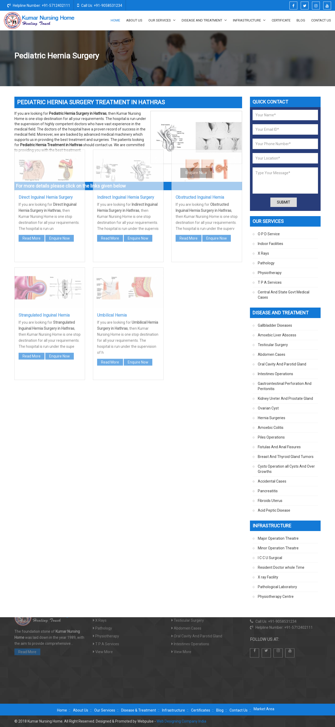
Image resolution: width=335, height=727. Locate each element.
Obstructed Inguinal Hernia (200, 131)
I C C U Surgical (270, 558)
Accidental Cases (272, 481)
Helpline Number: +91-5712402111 (38, 5)
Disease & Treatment (138, 710)
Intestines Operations (275, 374)
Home (115, 20)
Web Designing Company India (181, 721)
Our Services (162, 20)
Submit (283, 202)
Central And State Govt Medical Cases (283, 294)
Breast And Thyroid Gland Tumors (286, 457)
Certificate (281, 20)
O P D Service (269, 234)
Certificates (200, 710)
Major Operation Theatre (278, 538)
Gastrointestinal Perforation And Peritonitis (284, 386)
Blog (301, 20)
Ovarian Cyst (268, 408)
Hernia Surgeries (264, 56)
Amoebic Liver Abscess (277, 335)
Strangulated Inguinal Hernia (44, 249)
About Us (134, 20)
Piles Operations (271, 437)
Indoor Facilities (270, 244)
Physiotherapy (270, 273)
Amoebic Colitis (270, 427)
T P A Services (270, 282)
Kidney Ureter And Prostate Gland (285, 398)
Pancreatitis (268, 491)
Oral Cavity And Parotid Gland (282, 364)
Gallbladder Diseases (275, 325)
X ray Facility (268, 577)
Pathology (266, 263)
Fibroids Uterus (270, 501)
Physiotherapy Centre (276, 596)
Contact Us (321, 20)
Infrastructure (249, 20)
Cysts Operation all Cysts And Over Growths (286, 469)
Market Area (264, 709)
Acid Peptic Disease (274, 510)
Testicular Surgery (273, 345)
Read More (32, 172)
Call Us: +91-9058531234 (99, 5)
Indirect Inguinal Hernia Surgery (125, 131)
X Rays (263, 253)
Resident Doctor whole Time (281, 567)
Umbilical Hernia (112, 249)
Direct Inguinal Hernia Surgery (46, 131)
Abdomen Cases (271, 354)
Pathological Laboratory (277, 587)
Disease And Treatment (204, 20)
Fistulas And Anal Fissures (279, 447)
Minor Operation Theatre (278, 548)
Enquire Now (59, 172)
